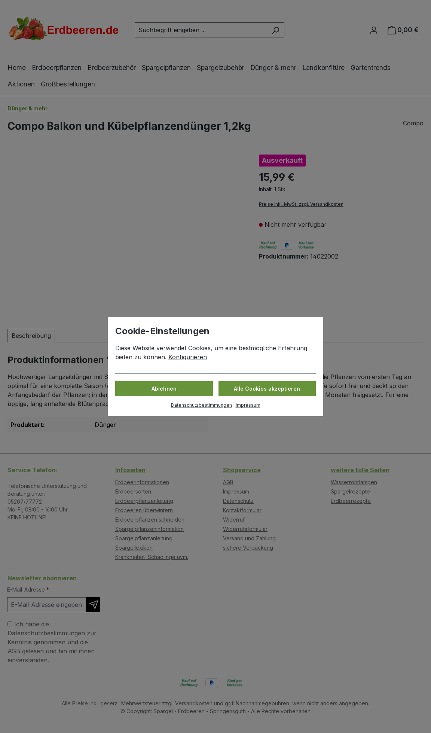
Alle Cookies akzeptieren (267, 388)
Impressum (248, 405)
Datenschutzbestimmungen (201, 405)
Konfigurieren (187, 357)
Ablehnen (164, 388)
